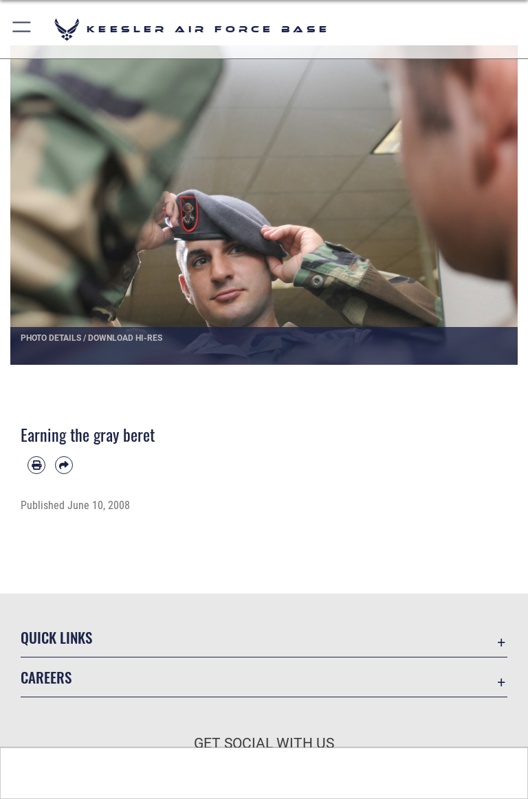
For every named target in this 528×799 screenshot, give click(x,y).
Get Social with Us (264, 743)
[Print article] (36, 465)
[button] (22, 29)
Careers (46, 677)
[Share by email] (64, 465)
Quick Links (56, 637)
